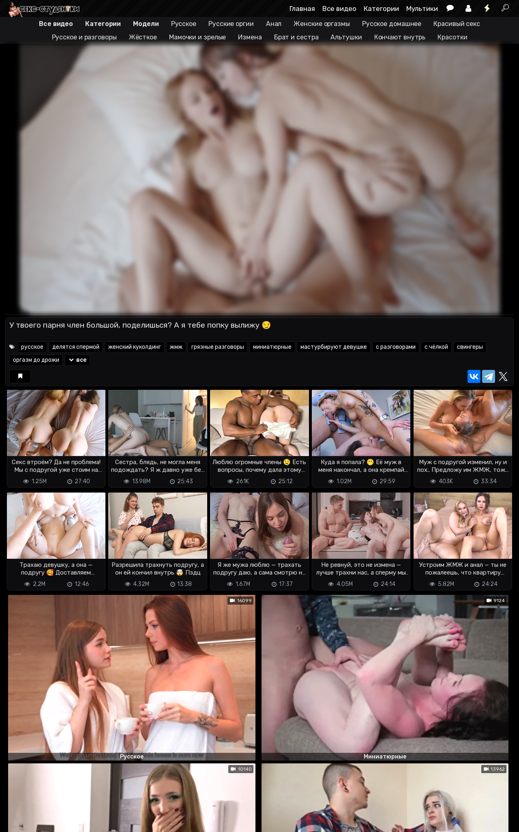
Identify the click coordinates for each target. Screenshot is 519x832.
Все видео (339, 8)
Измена (250, 37)
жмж (176, 347)
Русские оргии (231, 24)
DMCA (18, 812)
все (77, 360)
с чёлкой (436, 347)
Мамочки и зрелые (197, 37)
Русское (183, 24)
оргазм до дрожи (36, 360)
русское (32, 347)
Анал (274, 24)
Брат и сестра (296, 37)
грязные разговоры (217, 347)
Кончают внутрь (400, 37)
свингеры (470, 347)
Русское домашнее (391, 24)
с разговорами (396, 347)
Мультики (422, 8)
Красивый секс (456, 24)
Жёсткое (143, 37)
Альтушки (346, 37)
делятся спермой (75, 347)
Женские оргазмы (322, 24)
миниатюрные (272, 347)
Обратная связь (90, 812)
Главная (302, 8)
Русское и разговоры (84, 37)
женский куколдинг (134, 347)
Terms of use (47, 812)
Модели (146, 24)
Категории (381, 8)
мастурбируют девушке (333, 347)
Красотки (452, 37)
